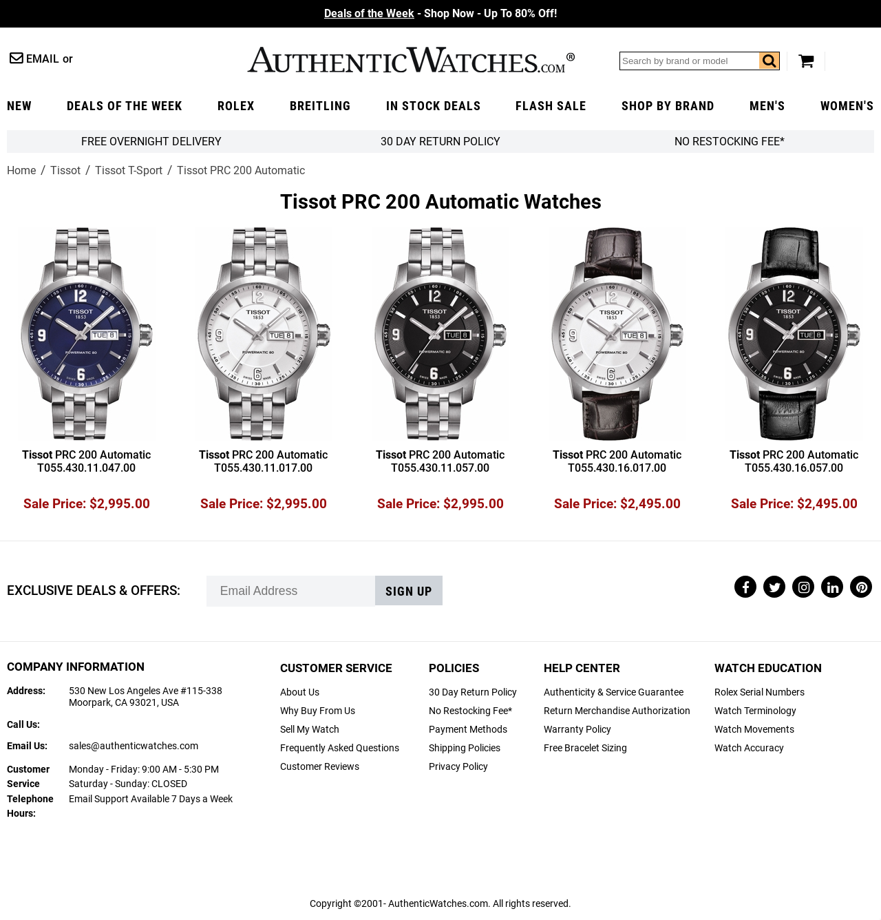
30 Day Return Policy (473, 692)
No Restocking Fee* (730, 141)
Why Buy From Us (317, 711)
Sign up (408, 591)
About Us (299, 692)
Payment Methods (468, 729)
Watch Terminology (755, 711)
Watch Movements (754, 729)
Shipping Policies (464, 748)
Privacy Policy (458, 767)
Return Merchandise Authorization (617, 711)
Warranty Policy (577, 729)
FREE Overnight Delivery (151, 141)
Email (42, 58)
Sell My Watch (309, 729)
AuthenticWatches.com (411, 59)
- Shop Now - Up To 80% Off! (440, 13)
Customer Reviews (319, 767)
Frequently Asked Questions (339, 748)
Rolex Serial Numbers (759, 692)
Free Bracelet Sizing (585, 748)
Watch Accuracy (749, 748)
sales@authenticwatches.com (133, 746)
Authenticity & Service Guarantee (613, 692)
